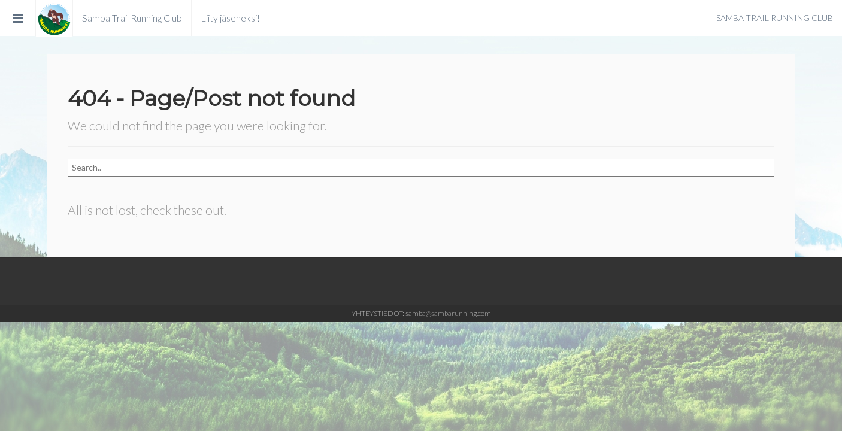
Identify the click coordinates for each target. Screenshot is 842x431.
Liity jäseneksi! (230, 17)
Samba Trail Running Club (132, 17)
